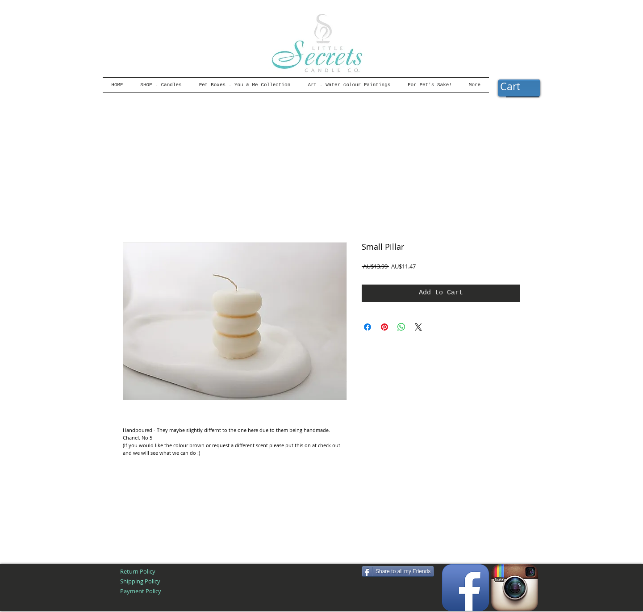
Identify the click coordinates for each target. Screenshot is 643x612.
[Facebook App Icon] (465, 587)
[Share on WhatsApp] (401, 327)
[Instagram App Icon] (514, 587)
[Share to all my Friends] (398, 571)
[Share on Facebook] (367, 327)
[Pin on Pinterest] (384, 327)
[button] (519, 87)
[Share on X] (418, 327)
